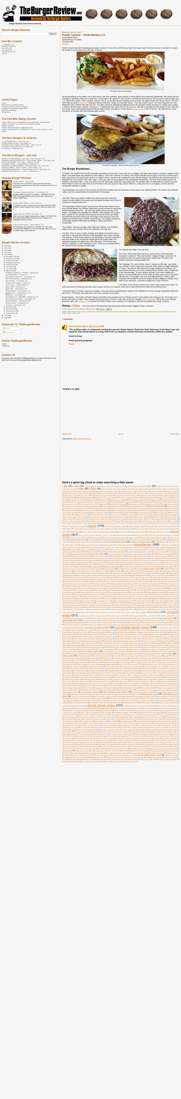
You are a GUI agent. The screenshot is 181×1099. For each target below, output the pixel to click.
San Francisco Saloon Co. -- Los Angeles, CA (20, 277)
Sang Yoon (134, 694)
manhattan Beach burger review (152, 634)
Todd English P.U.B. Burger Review (129, 744)
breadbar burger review (130, 521)
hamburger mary (146, 586)
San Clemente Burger (127, 690)
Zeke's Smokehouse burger (168, 759)
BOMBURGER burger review (137, 517)
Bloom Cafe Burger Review (100, 512)
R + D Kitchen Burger (137, 675)
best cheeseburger (93, 506)
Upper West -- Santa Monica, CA (16, 289)
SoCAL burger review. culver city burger (136, 706)
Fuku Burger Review (91, 573)
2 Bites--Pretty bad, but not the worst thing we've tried (21, 124)
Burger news (152, 532)
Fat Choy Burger (155, 564)
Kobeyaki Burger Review (97, 612)
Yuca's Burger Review (118, 759)
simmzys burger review (143, 700)
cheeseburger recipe (166, 545)
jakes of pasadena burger (102, 601)
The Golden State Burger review (125, 725)
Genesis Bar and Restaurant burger (154, 573)
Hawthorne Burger (121, 588)
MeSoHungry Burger (111, 641)
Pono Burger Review (172, 673)
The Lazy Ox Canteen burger (110, 729)
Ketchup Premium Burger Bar (97, 609)
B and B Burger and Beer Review (102, 495)
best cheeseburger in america (113, 506)
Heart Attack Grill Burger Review (104, 590)
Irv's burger (135, 598)
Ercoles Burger (111, 562)
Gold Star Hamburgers (77, 577)
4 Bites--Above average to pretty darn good (17, 127)
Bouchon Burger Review (96, 519)
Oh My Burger (106, 658)
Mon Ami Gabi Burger (76, 647)
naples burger (121, 649)
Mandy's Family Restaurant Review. (126, 634)
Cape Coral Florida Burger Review (115, 537)
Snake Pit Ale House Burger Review (73, 706)
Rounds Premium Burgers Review (92, 685)
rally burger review (129, 677)
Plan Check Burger (147, 670)
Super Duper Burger (166, 714)
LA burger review (108, 311)
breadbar (118, 521)
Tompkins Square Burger (90, 746)
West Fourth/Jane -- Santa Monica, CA (17, 301)
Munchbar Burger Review (163, 647)
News (126, 651)
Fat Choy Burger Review (171, 564)
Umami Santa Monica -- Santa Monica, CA (28, 225)
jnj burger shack (172, 603)
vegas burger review (156, 750)
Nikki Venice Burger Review (164, 651)
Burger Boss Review (99, 528)
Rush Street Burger (112, 688)
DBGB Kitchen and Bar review (163, 554)
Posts (6, 328)
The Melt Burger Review (152, 731)
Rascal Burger (132, 679)
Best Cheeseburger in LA (88, 504)
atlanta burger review (71, 495)
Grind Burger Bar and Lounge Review (165, 581)
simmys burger (128, 700)
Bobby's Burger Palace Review (99, 517)
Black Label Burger (68, 512)
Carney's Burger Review (109, 539)
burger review (81, 311)
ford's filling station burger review (84, 571)
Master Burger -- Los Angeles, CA (16, 281)
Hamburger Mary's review (163, 586)
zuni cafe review (118, 761)
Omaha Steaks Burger (136, 660)
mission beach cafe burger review (114, 645)
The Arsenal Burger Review (73, 719)
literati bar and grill (92, 624)
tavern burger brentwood (118, 717)
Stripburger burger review (85, 714)
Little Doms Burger (132, 624)
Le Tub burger (92, 622)
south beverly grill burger (160, 706)
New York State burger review (112, 651)
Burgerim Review (139, 535)
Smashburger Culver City (98, 702)
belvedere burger (171, 502)
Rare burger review (119, 679)
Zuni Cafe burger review (89, 761)
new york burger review (89, 651)
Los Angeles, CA (8, 44)
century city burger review (140, 542)
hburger (145, 588)
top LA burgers (105, 746)
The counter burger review (144, 721)
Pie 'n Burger (159, 668)
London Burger (164, 624)
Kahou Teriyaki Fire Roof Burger (79, 607)
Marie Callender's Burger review (130, 636)
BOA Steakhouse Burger (145, 514)
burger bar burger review (155, 526)
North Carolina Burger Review (105, 653)
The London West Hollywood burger (85, 731)
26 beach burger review (134, 486)
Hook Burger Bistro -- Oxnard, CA (16, 275)
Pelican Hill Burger (110, 668)
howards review (87, 596)
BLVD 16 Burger (116, 514)
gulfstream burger (115, 583)
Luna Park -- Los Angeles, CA (15, 305)
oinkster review (147, 658)
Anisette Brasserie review (84, 491)
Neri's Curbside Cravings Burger (156, 649)
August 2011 (10, 264)
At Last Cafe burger (143, 493)
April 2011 (9, 307)
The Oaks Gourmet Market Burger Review (149, 734)
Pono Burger (159, 673)
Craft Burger (79, 551)
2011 (6, 254)
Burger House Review (116, 528)
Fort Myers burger (114, 571)
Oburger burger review (131, 656)
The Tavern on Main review (124, 740)
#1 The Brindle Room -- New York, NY (15, 141)
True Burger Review (70, 748)
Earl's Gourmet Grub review (87, 560)
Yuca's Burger (103, 759)
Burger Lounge (122, 532)
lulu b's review (131, 630)
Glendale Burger (141, 575)
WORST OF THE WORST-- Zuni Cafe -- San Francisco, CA (23, 158)
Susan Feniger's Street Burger (88, 717)
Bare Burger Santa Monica (136, 499)
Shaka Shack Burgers (132, 698)
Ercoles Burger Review (126, 562)
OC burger (157, 656)
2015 (6, 246)
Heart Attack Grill (67, 590)
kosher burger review (128, 612)
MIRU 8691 (156, 643)
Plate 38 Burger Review (115, 673)
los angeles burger (100, 627)
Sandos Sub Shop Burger (95, 694)
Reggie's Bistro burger (121, 681)
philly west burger (133, 668)
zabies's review (145, 759)
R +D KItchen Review (153, 675)
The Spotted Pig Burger (113, 738)
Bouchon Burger (81, 519)
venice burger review (172, 750)
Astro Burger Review (127, 493)
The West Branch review (163, 740)
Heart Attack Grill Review (126, 590)
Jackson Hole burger (68, 601)
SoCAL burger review (73, 313)
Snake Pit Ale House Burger (168, 702)
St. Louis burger (149, 708)
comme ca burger (85, 549)
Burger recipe (164, 532)
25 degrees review (105, 486)
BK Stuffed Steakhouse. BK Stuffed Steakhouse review (159, 510)
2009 (6, 317)
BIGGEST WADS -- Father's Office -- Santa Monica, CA (22, 167)
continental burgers (138, 549)
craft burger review (91, 551)
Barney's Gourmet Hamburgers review (122, 502)
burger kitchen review (107, 532)
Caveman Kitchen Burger (77, 542)
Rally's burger (142, 677)
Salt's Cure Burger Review (108, 690)
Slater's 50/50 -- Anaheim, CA (15, 287)
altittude (150, 489)
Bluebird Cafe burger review (99, 514)
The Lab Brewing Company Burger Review (84, 729)
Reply (71, 344)
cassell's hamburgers (156, 539)
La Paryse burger (151, 616)
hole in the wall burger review (117, 592)
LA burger (99, 311)
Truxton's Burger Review (119, 748)
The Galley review (106, 725)
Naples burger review (136, 649)
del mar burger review (100, 556)
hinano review (84, 592)
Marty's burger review (81, 638)
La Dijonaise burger (85, 616)
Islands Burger (155, 598)
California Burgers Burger (156, 535)
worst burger (73, 759)
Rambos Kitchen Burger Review (74, 679)
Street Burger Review (170, 712)
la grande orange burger (117, 616)
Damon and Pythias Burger (117, 554)
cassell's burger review (139, 539)
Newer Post (66, 434)
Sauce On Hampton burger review (103, 696)
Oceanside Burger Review (91, 658)
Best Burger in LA (134, 504)
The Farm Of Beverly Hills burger (96, 723)
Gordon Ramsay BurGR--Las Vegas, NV (27, 214)
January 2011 (11, 313)
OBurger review (146, 656)
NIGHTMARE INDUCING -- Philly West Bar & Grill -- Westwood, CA (26, 169)
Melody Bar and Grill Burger (154, 638)
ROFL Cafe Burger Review (168, 683)
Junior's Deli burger (158, 605)
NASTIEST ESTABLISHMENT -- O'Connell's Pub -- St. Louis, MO (25, 166)
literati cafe (119, 624)
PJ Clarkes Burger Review (129, 670)
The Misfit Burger (168, 731)
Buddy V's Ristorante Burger (168, 523)
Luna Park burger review (160, 630)
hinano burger (73, 592)
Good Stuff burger (125, 577)
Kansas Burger (149, 607)
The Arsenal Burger (173, 717)
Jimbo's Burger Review (135, 603)
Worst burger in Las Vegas (88, 759)
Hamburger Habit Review (171, 583)
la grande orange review (136, 616)
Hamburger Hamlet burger (72, 586)
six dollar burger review (160, 700)
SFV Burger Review (116, 698)
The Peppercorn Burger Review (97, 736)
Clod (64, 101)
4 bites (81, 488)
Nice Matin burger (136, 651)
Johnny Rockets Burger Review (72, 605)
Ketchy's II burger (143, 609)
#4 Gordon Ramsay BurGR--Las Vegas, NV (17, 146)
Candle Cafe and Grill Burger (78, 537)
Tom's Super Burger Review (71, 746)
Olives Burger (158, 658)
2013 (6, 250)
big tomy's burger (142, 508)
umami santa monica (98, 750)
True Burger (175, 746)
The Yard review (91, 742)
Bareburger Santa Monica (77, 502)
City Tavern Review (125, 547)
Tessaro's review (159, 717)
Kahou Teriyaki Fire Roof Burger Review (104, 607)
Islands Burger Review (170, 598)
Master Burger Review (134, 638)
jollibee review (118, 605)
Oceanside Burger (74, 658)
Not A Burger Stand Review (152, 653)
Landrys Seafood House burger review (104, 618)
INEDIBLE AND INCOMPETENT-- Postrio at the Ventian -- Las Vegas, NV (28, 160)
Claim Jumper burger (140, 547)
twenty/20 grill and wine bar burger (159, 748)
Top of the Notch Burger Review (158, 746)
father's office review (94, 566)
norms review (89, 653)
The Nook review (102, 734)
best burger (103, 504)
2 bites (76, 486)
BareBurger (165, 499)
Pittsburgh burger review (97, 670)
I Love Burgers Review (155, 596)
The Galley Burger (92, 725)
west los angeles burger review (149, 755)
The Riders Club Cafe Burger (119, 736)
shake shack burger (170, 698)
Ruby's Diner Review (170, 685)
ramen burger (91, 679)
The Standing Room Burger (84, 740)
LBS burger (141, 620)
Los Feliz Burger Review (165, 627)
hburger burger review (158, 588)
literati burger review (107, 624)
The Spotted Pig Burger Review (134, 738)
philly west (121, 668)
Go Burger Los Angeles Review (160, 575)
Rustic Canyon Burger (121, 311)
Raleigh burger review (104, 677)
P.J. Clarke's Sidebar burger (143, 662)
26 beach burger (119, 486)
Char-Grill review (173, 542)
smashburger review (115, 702)
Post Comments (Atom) (82, 439)
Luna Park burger (144, 630)
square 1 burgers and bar (121, 708)
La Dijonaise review (100, 616)
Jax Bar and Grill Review (162, 601)
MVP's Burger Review (86, 649)
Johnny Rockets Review (92, 605)
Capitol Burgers (134, 537)
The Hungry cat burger (137, 727)
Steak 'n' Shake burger (166, 710)
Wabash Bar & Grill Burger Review (80, 755)
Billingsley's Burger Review (87, 510)
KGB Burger (169, 609)
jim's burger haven (88, 603)
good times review (75, 579)
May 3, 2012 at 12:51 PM (93, 326)
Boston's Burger (172, 517)
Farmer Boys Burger (102, 564)
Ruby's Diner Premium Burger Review (149, 685)
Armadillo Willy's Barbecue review (97, 493)
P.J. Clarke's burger (125, 662)
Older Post (175, 434)
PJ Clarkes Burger (113, 670)
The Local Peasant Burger (156, 729)
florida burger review (152, 569)
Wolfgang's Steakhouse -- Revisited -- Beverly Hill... (22, 273)
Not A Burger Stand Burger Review (129, 653)
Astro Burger (114, 493)
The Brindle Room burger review (152, 719)
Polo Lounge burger (131, 673)
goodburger (86, 579)
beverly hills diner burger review (79, 508)
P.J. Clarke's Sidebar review (163, 662)
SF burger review (100, 698)
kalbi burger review (136, 607)
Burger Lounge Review (137, 532)
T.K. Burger (104, 717)
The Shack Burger (164, 736)
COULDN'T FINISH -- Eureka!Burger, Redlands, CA (20, 164)
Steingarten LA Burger (104, 712)
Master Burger (120, 638)
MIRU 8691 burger (170, 643)
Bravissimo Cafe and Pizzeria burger (74, 521)
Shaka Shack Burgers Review (151, 698)
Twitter (4, 344)
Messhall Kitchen (165, 641)
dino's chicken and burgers (159, 556)
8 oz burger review (125, 489)
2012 (6, 252)
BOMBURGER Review (157, 517)
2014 (6, 248)
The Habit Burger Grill (167, 725)
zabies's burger (133, 759)
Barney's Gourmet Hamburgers (98, 502)
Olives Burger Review (172, 658)
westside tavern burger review (74, 757)
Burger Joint (129, 528)
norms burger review (75, 653)
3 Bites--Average (8, 126)
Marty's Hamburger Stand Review (101, 638)
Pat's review (133, 664)
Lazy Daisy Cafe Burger (90, 620)
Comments (8, 332)
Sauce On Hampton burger (80, 696)
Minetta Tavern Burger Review (139, 643)
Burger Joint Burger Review (160, 528)
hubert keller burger (101, 596)
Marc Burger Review (91, 636)
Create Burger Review (118, 551)
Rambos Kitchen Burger (171, 677)
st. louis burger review (164, 708)
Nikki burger (148, 651)
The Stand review (168, 738)
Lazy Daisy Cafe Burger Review (110, 620)
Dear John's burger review (81, 556)
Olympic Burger (104, 660)
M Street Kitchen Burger (98, 632)
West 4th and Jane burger (102, 755)
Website (65, 44)
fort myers (101, 571)
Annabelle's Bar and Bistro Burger (106, 491)
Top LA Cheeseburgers (120, 746)
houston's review (174, 594)
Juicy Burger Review (142, 605)
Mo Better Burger (132, 645)
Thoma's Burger (104, 742)
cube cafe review (173, 551)
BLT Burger (115, 512)
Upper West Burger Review (131, 750)
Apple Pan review (171, 491)
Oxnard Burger (95, 662)
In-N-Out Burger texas (95, 598)
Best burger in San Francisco (73, 506)
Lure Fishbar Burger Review (78, 632)
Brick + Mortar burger (69, 523)
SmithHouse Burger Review (148, 702)
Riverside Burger (165, 681)
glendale (130, 575)
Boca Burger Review (118, 517)
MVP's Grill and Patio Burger (105, 649)
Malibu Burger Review (94, 634)
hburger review (172, 588)
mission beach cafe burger (92, 645)
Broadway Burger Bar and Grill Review (143, 523)
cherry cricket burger (78, 547)
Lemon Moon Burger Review (152, 622)
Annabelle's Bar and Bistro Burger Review (134, 491)
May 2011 (9, 271)
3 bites (69, 311)
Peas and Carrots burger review (155, 666)
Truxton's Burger (104, 748)
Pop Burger (68, 675)
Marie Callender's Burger (109, 636)
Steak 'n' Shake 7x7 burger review (145, 710)
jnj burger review (159, 603)
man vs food (108, 634)
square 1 (107, 708)
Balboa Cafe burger (148, 497)
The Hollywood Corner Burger (90, 727)
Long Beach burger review (78, 627)
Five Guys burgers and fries (92, 569)
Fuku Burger (78, 573)
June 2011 (10, 269)
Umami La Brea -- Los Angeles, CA (16, 303)
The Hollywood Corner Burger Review (115, 727)
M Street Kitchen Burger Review (119, 632)
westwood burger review (95, 757)
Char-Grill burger (160, 542)
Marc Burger (78, 636)
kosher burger (113, 612)
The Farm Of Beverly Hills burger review (123, 723)
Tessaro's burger (145, 717)
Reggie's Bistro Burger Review (140, 681)
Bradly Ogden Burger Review (155, 519)
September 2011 (12, 263)
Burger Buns (6, 112)
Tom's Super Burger (171, 744)
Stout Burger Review (154, 712)
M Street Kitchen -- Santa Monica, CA (17, 291)
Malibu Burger (79, 634)
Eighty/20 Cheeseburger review (145, 560)
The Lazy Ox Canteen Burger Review (133, 729)
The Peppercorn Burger (77, 736)
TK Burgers (77, 744)
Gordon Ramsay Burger (100, 579)
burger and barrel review (136, 526)
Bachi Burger (69, 497)
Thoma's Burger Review (120, 742)
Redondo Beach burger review (101, 681)
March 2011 (10, 309)
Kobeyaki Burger (80, 612)
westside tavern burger (172, 755)
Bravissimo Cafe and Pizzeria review (100, 521)
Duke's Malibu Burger (119, 558)
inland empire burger (122, 598)
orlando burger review (81, 662)
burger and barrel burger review (115, 526)
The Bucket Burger (171, 719)
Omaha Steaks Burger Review (156, 660)
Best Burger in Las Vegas (151, 504)
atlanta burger (174, 493)
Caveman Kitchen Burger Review (98, 542)
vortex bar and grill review (139, 753)
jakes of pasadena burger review (123, 601)
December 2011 (11, 256)
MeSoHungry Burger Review (129, 641)
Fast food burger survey (140, 564)
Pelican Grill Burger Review (92, 668)
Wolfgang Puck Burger (114, 757)
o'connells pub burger (101, 656)
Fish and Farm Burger (130, 566)
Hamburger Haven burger (111, 586)
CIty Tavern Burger (110, 547)
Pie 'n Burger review (172, 668)
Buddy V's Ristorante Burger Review (74, 526)
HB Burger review (135, 588)
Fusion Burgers (105, 573)
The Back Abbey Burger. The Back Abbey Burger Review (102, 719)
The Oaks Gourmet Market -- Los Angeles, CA (20, 299)
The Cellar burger (87, 721)
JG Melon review (74, 603)
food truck (166, 569)
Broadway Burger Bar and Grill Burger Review (114, 523)
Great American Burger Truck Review (76, 581)
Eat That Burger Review (125, 560)
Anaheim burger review (163, 489)
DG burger (130, 556)
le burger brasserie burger (171, 620)
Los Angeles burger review (132, 627)
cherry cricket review (94, 547)
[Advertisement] (94, 411)
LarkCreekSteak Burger (126, 618)
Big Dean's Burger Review (100, 508)
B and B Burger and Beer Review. (126, 495)
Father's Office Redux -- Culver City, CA (27, 203)
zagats (155, 759)
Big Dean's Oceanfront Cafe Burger (122, 508)
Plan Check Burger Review (164, 670)
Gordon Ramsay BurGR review (148, 579)
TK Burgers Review (89, 744)
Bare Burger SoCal (153, 499)
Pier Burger (68, 670)
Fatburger (67, 566)
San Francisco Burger (90, 692)
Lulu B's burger (119, 630)
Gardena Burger (135, 573)
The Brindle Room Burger (131, 719)
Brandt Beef (172, 519)
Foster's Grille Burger (130, 571)
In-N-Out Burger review (77, 598)
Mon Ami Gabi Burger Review (96, 647)
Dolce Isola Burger (83, 558)
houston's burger (160, 594)
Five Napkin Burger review (126, 569)
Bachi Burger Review (84, 497)
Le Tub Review (120, 622)
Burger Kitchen (74, 532)
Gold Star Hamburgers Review (96, 577)
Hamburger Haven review (130, 586)
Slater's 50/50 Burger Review (78, 702)
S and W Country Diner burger (72, 690)
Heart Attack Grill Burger (83, 590)
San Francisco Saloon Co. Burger (143, 692)
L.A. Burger (142, 612)
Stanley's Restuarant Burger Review (100, 710)
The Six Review (98, 738)
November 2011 (11, 258)
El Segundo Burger (98, 562)
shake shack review (68, 700)
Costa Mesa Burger (170, 549)
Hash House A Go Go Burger (78, 588)
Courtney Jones (67, 551)
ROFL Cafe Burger (151, 683)
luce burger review (75, 630)
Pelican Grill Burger (75, 668)
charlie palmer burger (71, 545)
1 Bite (65, 486)
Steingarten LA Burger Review (124, 712)
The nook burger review (86, 734)
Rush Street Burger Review (130, 688)
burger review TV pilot (105, 535)
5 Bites (92, 488)
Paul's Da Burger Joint (113, 666)
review (155, 681)
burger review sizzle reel (87, 535)
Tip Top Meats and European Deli (141, 742)
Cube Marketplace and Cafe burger (75, 554)
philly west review (147, 668)
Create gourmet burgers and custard (139, 551)
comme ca (74, 549)
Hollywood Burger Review (156, 592)
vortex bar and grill (122, 753)
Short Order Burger (115, 700)
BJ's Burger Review (105, 510)
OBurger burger (116, 656)
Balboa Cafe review (164, 497)
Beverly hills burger (156, 506)
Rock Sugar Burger (118, 683)
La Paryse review (165, 616)
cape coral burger (96, 537)
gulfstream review (129, 583)
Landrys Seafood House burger (79, 618)
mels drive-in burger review (93, 641)
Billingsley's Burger (70, 510)
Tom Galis (146, 744)
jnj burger (148, 603)
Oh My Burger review (120, 658)
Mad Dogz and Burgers (159, 632)
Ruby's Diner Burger (127, 685)
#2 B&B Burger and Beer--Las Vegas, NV (16, 143)
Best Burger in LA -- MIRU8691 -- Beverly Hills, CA (21, 297)
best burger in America (118, 504)
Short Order (103, 700)
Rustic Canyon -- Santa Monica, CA (16, 285)
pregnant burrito (122, 675)
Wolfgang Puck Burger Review (133, 757)
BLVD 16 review (129, 514)
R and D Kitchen (167, 675)
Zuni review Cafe (130, 761)
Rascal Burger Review (146, 679)
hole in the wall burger (99, 592)
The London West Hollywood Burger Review (114, 731)
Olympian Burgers (70, 660)
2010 (6, 315)
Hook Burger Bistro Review (144, 594)
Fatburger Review (79, 566)
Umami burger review (82, 750)
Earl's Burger (169, 558)
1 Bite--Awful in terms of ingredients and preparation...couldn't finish (26, 122)
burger (74, 311)
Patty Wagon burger (75, 666)
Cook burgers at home (154, 549)
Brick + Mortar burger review (87, 523)
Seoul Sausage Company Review (80, 698)
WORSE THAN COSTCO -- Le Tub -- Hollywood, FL (20, 171)
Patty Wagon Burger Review (94, 666)
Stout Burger (140, 712)
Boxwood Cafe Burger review (116, 519)
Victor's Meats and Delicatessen (74, 753)
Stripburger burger (68, 714)
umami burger (67, 750)
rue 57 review (99, 688)
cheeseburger (90, 311)
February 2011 (11, 311)
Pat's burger (123, 664)
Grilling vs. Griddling (9, 110)
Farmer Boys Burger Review (121, 564)
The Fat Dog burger (145, 723)
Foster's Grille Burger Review (149, 571)
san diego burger (141, 690)
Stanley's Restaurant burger (78, 710)
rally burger (117, 677)
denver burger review (116, 556)
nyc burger (168, 654)
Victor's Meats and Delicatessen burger (100, 753)
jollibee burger (107, 605)
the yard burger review (76, 742)
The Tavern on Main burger (104, 740)
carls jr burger (163, 537)
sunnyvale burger (133, 714)
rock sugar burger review (135, 683)
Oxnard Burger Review (109, 662)
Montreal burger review (116, 647)
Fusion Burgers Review (120, 573)
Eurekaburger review (86, 564)
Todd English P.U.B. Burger (106, 744)
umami (175, 748)
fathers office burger (112, 566)
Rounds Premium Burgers (70, 685)
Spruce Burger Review (95, 708)
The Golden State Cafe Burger (147, 725)
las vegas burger (166, 618)
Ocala (166, 656)
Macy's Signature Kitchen (140, 632)
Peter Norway (75, 326)
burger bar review (171, 526)
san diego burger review (158, 690)
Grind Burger (146, 581)
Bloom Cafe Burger (83, 512)
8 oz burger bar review (108, 489)
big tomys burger (173, 508)
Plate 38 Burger (100, 673)
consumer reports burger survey (118, 549)
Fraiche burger (167, 571)
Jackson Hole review (84, 601)
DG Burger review (142, 556)
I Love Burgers (140, 596)
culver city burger (97, 554)
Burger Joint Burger (142, 528)
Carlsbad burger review (77, 539)
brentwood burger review (149, 521)
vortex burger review (157, 753)
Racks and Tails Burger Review (85, 677)
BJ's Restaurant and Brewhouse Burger (126, 510)
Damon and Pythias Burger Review (139, 554)
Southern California (9, 46)
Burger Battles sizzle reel (82, 528)
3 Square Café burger (164, 486)
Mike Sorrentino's (149, 299)
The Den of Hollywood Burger (164, 721)
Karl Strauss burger (163, 607)
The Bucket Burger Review (70, 721)
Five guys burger (167, 566)
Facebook (5, 346)
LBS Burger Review (154, 620)
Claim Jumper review (157, 547)
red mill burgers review (163, 679)
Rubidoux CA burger (112, 685)
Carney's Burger (94, 539)
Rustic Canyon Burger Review (138, 311)
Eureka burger (140, 562)
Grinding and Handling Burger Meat (14, 108)
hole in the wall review (137, 592)
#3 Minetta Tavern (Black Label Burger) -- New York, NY (22, 145)
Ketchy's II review (157, 609)
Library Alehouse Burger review (74, 624)
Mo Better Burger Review (149, 645)
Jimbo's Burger (120, 603)
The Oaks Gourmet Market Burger (122, 734)
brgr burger (163, 521)
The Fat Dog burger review (163, 723)
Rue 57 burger (87, 688)
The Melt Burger (136, 731)
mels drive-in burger (75, 641)
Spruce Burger (80, 708)
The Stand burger (154, 738)
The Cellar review (101, 721)
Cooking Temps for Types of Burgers (15, 106)
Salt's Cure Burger (91, 690)
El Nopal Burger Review (81, 562)
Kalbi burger (123, 607)
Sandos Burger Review (77, 694)
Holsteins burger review (94, 594)
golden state (113, 577)
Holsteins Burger (79, 594)
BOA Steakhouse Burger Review (166, 514)
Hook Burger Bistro (127, 594)
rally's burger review (155, 677)
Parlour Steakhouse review (86, 664)
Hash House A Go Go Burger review (101, 588)
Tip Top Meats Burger (161, 742)
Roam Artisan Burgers (81, 683)
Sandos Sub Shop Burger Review (118, 694)
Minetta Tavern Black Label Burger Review (112, 643)
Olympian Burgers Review (87, 660)
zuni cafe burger (105, 761)
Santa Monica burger (155, 311)
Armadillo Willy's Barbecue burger (73, 493)
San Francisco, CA (8, 52)
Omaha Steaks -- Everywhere (23, 181)
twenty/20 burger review (137, 748)
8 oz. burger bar (140, 489)
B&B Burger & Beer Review (148, 495)
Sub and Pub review (118, 714)
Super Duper (139, 109)
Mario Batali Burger (150, 636)
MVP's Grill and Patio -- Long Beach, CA (18, 279)
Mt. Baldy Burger (132, 647)
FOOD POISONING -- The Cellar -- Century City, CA (20, 162)
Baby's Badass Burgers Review (169, 495)
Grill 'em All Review (97, 581)
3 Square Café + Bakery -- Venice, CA (17, 283)
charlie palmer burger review (90, 545)
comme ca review (100, 549)
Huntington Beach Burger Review (121, 596)
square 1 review (137, 708)
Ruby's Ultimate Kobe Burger (71, 688)
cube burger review (160, 551)
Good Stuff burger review (142, 577)
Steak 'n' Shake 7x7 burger (123, 710)
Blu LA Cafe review (161, 512)
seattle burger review (124, 696)
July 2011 (9, 266)
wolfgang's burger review (154, 757)
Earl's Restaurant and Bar (107, 560)
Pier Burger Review (80, 670)
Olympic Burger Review (119, 660)
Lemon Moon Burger (133, 622)
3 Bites (76, 305)
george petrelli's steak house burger (87, 575)
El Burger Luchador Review (166, 560)
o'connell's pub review (84, 656)
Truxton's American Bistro (88, 748)
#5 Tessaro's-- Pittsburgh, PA (12, 148)
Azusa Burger (84, 495)
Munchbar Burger (146, 647)
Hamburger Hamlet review (92, 586)
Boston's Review (67, 519)
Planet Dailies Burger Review (83, 673)
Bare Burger (91, 499)
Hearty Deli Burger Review (159, 590)
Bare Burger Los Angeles (118, 499)
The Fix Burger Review (76, 725)
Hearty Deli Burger (142, 590)
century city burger (118, 542)
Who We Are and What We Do (13, 105)
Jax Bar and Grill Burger (144, 601)
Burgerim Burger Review (123, 535)
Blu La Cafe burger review (144, 512)
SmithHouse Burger (130, 702)
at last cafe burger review (160, 493)
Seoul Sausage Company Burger (144, 696)
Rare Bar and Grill (104, 679)
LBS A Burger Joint (129, 620)
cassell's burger (125, 539)
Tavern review (133, 717)
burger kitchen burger (89, 532)
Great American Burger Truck (170, 579)
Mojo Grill (163, 645)
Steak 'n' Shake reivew (87, 712)
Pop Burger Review (80, 675)
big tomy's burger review (158, 508)
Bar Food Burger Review (77, 499)
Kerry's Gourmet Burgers (77, 609)
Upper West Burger (113, 750)
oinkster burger (134, 658)
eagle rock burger (156, 558)
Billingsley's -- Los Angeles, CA (15, 295)
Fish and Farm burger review (149, 566)
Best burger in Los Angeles (170, 504)
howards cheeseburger (71, 596)
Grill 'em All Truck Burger (114, 581)
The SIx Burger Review (82, 738)
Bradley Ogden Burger (136, 519)
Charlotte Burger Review (123, 545)
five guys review (109, 569)
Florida (139, 569)
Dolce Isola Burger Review (100, 558)
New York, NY (7, 48)
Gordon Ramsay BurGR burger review (123, 579)
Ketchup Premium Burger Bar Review (122, 609)
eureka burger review (155, 562)
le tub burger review (106, 622)
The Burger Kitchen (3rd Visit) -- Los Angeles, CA (30, 192)
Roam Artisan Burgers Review (100, 683)
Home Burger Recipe (111, 594)
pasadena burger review (107, 664)
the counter (113, 721)
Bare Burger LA (102, 499)
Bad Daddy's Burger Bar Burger (105, 497)
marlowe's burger (164, 636)
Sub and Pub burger (102, 714)
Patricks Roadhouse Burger (149, 664)
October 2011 (11, 260)
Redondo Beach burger (81, 681)
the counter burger (126, 721)
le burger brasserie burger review (74, 622)
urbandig (145, 750)
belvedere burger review (70, 504)
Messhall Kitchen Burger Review (85, 643)
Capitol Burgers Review (148, 537)
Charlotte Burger (107, 545)
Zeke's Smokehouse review (71, 761)
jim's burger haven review (105, 603)
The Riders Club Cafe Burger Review (143, 736)
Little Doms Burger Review (148, 624)
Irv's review (144, 598)
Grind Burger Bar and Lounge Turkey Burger (76, 583)
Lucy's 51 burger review (104, 630)
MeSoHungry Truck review (149, 641)
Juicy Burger (130, 605)
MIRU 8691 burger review (71, 645)
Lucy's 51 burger (88, 630)
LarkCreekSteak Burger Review (146, 618)
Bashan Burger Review (144, 502)
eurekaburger (73, 564)
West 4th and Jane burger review (123, 755)
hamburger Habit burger (153, 583)
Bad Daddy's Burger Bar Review (129, 497)
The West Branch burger (144, 740)
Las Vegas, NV (7, 50)
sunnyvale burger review (149, 714)
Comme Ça (84, 103)
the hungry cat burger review (156, 727)
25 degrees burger (90, 486)
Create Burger (104, 551)
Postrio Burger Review (108, 675)
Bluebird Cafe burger (80, 514)
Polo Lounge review (146, 673)
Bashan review (159, 502)
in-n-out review (108, 598)
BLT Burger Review (127, 512)
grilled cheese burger (132, 581)
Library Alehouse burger (171, 622)
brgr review (173, 521)
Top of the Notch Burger (138, 746)
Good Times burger (158, 577)
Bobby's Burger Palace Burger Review (74, 517)
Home (121, 434)
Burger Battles (66, 528)
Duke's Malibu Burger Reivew (138, 558)
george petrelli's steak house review (113, 575)
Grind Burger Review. (100, 583)
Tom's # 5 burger (156, 744)
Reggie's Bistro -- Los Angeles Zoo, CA (18, 293)
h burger (140, 583)
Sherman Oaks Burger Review (87, 700)
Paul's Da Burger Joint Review (132, 666)
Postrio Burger (93, 675)
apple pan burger (156, 491)
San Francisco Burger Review (115, 692)
